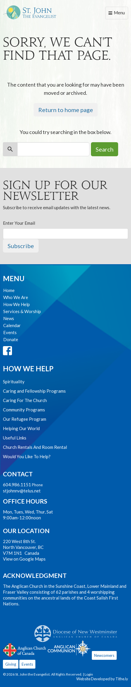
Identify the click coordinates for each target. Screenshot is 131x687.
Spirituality (14, 381)
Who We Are (15, 297)
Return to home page (65, 109)
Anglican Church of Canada (24, 649)
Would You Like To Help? (27, 456)
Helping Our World (21, 428)
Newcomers (104, 655)
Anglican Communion (69, 648)
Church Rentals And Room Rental (35, 447)
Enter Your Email (19, 223)
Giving (10, 664)
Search (104, 149)
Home (9, 290)
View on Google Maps (24, 558)
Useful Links (14, 437)
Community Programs (24, 409)
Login (89, 674)
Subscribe (21, 245)
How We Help (16, 304)
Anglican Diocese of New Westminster (78, 630)
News (8, 318)
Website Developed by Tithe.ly (102, 678)
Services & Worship (22, 311)
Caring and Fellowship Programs (34, 391)
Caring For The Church (25, 400)
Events (10, 332)
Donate (10, 339)
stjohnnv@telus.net (22, 490)
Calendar (12, 325)
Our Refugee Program (24, 419)
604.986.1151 (17, 484)
